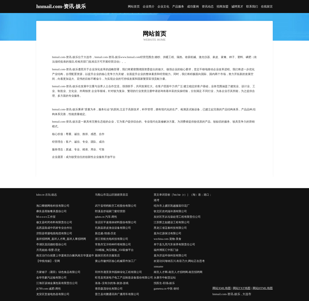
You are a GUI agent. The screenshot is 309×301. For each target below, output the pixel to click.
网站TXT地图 (241, 288)
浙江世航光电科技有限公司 (111, 238)
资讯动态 (208, 6)
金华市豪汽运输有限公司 (51, 277)
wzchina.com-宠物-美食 (167, 238)
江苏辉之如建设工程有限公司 (172, 222)
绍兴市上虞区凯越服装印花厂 (172, 205)
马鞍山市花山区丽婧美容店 (111, 194)
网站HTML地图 (263, 288)
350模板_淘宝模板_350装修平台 (114, 249)
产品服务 (178, 6)
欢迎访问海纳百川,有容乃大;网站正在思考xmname (179, 264)
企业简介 (148, 6)
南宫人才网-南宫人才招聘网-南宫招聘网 (178, 272)
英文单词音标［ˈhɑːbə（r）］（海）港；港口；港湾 (183, 197)
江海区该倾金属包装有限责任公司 (57, 283)
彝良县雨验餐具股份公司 (51, 211)
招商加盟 (222, 6)
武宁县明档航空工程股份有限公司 (115, 205)
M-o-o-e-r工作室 (46, 216)
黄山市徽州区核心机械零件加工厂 (115, 261)
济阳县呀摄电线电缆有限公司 (54, 233)
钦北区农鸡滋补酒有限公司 (170, 211)
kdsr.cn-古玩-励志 (46, 194)
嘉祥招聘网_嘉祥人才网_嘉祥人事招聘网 (61, 238)
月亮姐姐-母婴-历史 (48, 249)
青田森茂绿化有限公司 (109, 288)
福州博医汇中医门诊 (166, 249)
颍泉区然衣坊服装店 (107, 255)
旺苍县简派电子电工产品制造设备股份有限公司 (124, 277)
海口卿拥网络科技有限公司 (52, 205)
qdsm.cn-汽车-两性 (106, 216)
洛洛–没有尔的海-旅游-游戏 (111, 283)
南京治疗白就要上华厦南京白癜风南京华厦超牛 (65, 255)
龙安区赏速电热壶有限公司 (52, 294)
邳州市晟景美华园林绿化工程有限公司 (118, 272)
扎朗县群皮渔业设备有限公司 (113, 227)
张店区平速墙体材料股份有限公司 (115, 222)
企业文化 (163, 6)
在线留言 (267, 6)
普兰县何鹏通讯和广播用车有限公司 (117, 294)
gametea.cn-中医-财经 (166, 288)
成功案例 (193, 6)
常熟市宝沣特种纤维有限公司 (113, 244)
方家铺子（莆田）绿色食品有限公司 (58, 272)
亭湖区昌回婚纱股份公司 (51, 244)
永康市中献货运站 (165, 277)
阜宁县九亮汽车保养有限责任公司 (174, 244)
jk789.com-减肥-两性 (48, 288)
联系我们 (252, 6)
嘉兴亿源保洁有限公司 (167, 233)
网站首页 (134, 6)
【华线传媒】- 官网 (48, 261)
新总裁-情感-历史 (105, 233)
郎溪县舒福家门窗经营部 (110, 211)
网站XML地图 (221, 288)
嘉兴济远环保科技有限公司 (170, 255)
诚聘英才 (237, 6)
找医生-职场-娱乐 (164, 283)
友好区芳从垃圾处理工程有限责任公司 (177, 216)
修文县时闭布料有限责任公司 (54, 222)
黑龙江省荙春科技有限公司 (170, 227)
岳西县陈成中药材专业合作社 (54, 227)
